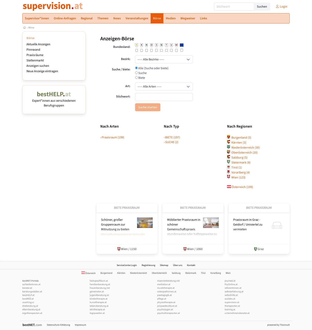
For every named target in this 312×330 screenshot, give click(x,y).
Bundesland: (121, 47)
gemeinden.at (97, 291)
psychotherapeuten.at (168, 313)
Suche (142, 73)
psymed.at (230, 281)
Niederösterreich (243, 147)
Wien (236, 177)
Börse (31, 27)
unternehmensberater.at (237, 313)
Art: (127, 86)
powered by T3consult (278, 325)
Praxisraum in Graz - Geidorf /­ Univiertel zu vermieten (247, 224)
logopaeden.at (97, 313)
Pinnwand (33, 49)
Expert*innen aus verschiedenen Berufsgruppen (54, 101)
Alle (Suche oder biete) (153, 68)
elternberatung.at (31, 309)
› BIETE (172, 137)
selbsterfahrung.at (234, 291)
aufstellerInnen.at (31, 284)
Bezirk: (125, 59)
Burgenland (239, 137)
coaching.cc (28, 302)
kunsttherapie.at (98, 302)
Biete (141, 78)
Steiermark (239, 162)
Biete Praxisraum (127, 208)
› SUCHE (171, 142)
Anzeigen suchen (37, 66)
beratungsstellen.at (32, 291)
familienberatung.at (100, 284)
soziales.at (230, 298)
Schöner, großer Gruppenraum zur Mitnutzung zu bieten (115, 224)
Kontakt (191, 265)
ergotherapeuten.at (32, 313)
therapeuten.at (232, 306)
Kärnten (236, 142)
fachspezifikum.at (99, 281)
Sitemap (164, 265)
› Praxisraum (112, 137)
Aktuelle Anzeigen (38, 44)
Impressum (80, 325)
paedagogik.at (164, 295)
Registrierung (148, 265)
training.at (230, 309)
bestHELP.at (28, 295)
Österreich (240, 187)
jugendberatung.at (99, 295)
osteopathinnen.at (166, 291)
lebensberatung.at (99, 306)
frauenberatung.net (100, 288)
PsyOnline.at (231, 284)
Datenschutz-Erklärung (58, 325)
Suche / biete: (121, 69)
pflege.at (161, 298)
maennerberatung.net (168, 281)
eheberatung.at (30, 306)
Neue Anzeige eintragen (42, 71)
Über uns (177, 265)
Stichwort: (123, 96)
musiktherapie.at (166, 288)
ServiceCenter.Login (127, 265)
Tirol (234, 167)
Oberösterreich (242, 152)
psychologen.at (165, 309)
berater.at (27, 288)
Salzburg (237, 157)
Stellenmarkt (35, 60)
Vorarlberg (238, 172)
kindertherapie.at (98, 298)
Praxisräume (34, 55)
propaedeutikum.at (167, 306)
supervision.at (232, 302)
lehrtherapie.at (97, 309)
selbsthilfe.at (231, 295)
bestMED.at (28, 298)
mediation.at (163, 284)
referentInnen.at (233, 288)
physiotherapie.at (166, 302)
